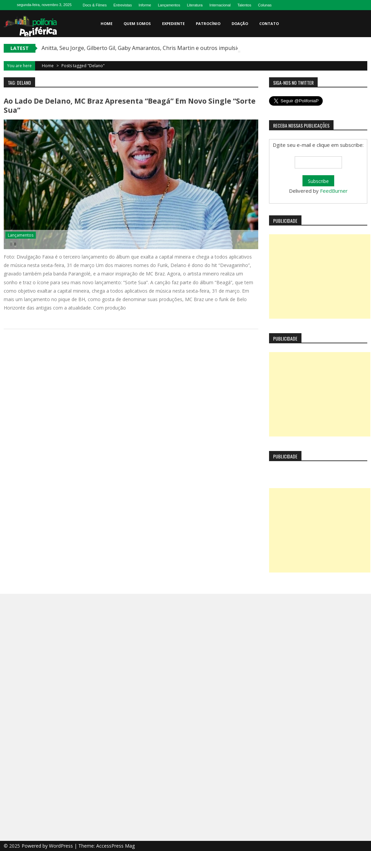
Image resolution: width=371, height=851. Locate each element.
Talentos (244, 5)
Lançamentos (169, 5)
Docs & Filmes (95, 5)
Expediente (173, 23)
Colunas (264, 5)
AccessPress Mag (115, 846)
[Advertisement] (319, 276)
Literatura (195, 5)
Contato (269, 23)
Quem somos (137, 23)
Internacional (220, 5)
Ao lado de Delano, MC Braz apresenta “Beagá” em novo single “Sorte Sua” (130, 105)
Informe (144, 5)
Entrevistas (122, 5)
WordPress (61, 846)
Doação (240, 23)
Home (106, 23)
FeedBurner (334, 190)
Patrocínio (208, 23)
